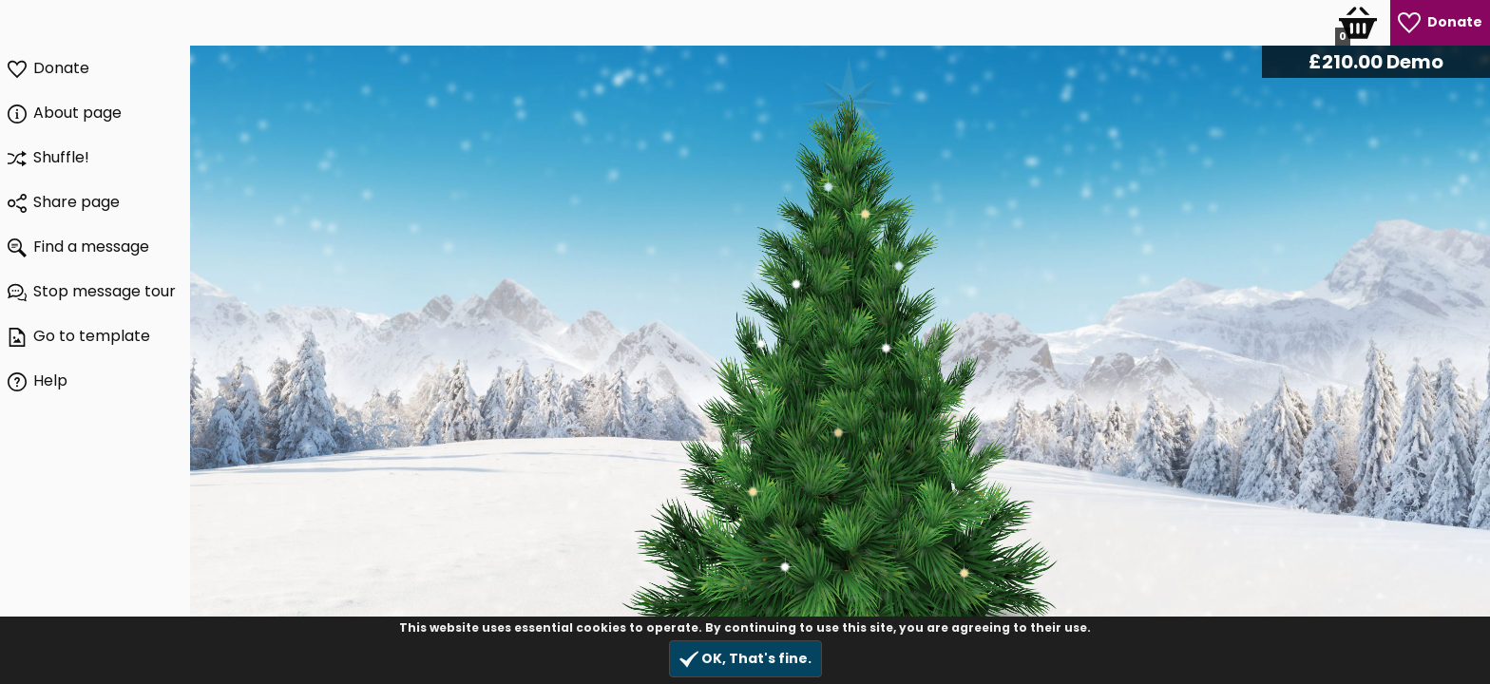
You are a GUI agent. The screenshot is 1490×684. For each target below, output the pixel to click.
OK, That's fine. (745, 659)
